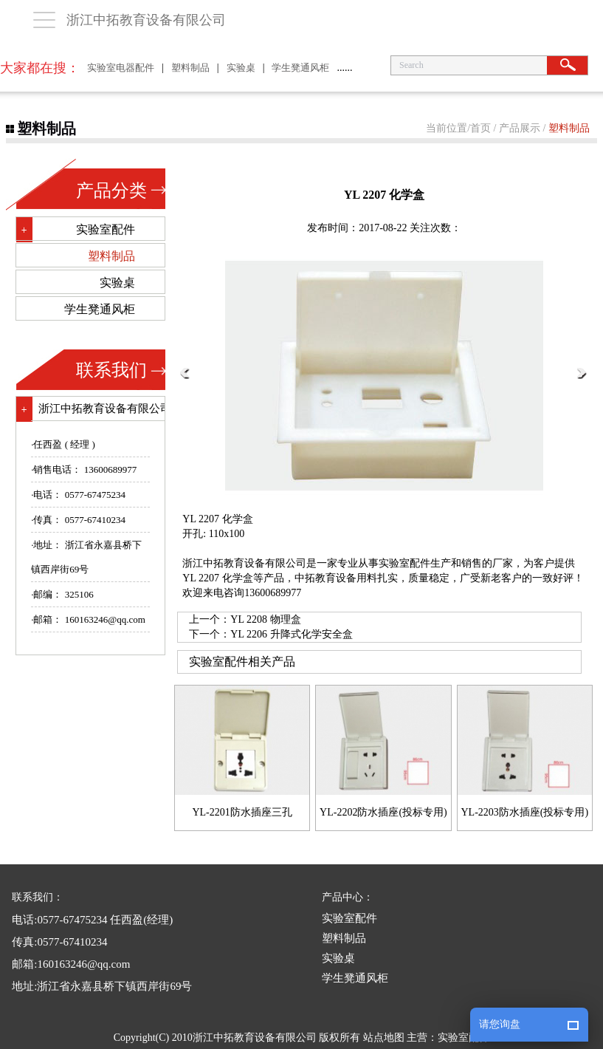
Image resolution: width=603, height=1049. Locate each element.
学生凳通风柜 (300, 67)
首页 (480, 128)
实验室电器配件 (120, 67)
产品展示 (519, 128)
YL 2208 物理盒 (265, 619)
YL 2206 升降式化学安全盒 (291, 634)
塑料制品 (190, 67)
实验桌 (241, 67)
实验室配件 (105, 229)
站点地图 (383, 1037)
